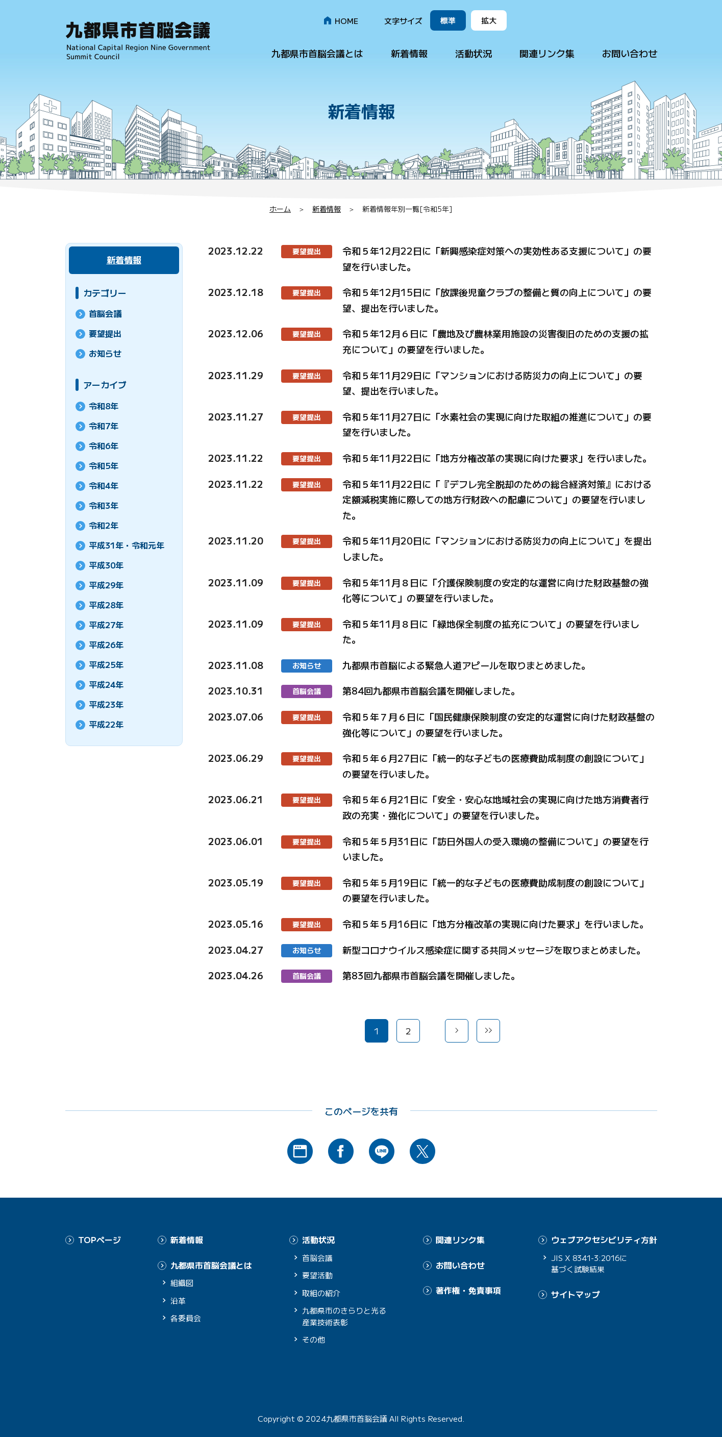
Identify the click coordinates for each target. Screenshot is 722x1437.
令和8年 (103, 406)
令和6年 (103, 445)
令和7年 (103, 425)
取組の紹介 (321, 1292)
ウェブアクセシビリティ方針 (604, 1239)
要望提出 (306, 251)
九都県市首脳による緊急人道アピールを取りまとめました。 (466, 665)
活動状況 (473, 53)
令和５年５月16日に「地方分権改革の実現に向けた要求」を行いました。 (495, 923)
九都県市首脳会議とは (317, 53)
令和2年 (103, 525)
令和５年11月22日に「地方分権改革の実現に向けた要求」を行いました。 (497, 457)
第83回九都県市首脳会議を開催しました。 (431, 975)
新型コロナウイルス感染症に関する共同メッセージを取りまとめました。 (493, 949)
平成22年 (106, 724)
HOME (346, 20)
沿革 (178, 1299)
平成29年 (106, 585)
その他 (313, 1338)
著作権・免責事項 (468, 1289)
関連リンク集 (547, 53)
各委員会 (185, 1317)
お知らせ (306, 665)
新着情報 (409, 53)
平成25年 (106, 664)
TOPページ (99, 1239)
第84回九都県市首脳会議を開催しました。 (431, 690)
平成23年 (106, 704)
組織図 (181, 1282)
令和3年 (103, 505)
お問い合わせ (629, 53)
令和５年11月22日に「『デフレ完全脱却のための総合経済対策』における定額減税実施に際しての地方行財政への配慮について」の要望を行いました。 (497, 499)
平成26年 (106, 644)
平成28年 (106, 605)
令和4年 (103, 485)
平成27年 (106, 624)
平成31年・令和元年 (126, 545)
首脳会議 (306, 691)
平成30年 (106, 565)
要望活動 (317, 1274)
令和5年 (103, 465)
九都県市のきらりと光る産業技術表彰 (344, 1315)
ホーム (280, 209)
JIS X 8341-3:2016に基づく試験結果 (591, 1263)
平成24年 (106, 684)
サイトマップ (575, 1293)
